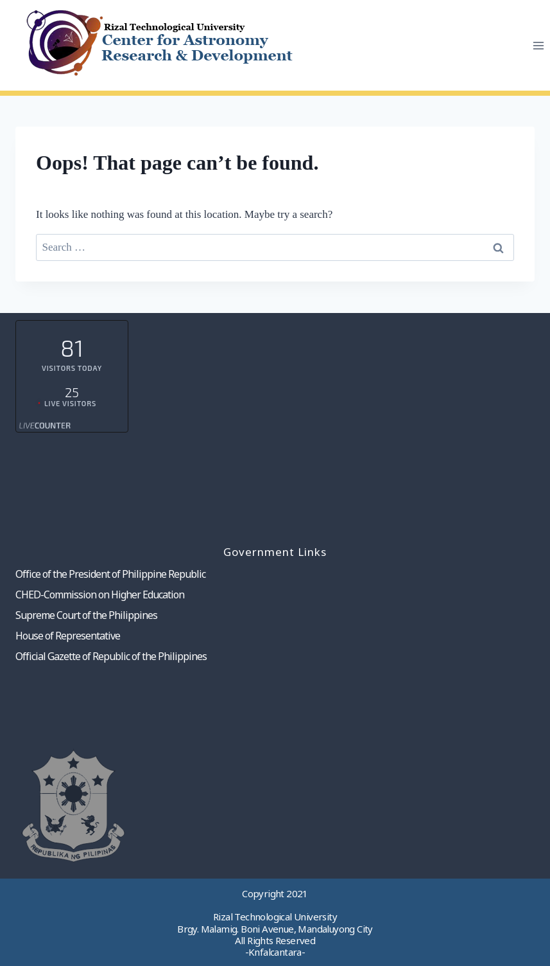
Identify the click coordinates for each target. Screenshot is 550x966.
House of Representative (67, 636)
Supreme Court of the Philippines (86, 615)
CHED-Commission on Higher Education (99, 594)
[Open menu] (538, 45)
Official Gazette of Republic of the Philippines (111, 656)
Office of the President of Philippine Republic (110, 574)
